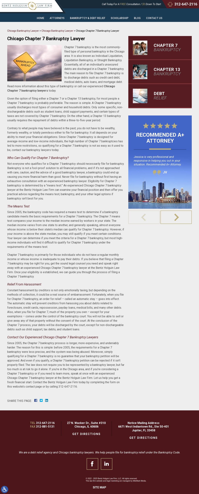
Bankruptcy (169, 47)
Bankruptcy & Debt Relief (87, 18)
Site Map (99, 487)
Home (40, 18)
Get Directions (86, 434)
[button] (176, 217)
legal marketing (113, 481)
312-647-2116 (45, 423)
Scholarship (119, 18)
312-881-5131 (45, 426)
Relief (169, 95)
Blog (137, 18)
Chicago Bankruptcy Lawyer (23, 30)
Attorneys (57, 18)
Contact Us (154, 18)
